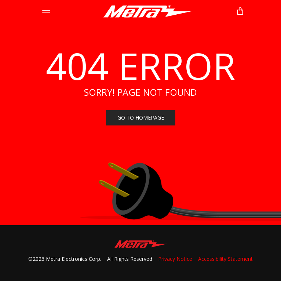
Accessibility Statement (225, 258)
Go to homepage (140, 117)
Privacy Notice (175, 258)
